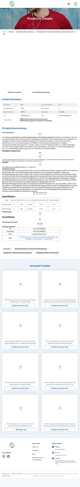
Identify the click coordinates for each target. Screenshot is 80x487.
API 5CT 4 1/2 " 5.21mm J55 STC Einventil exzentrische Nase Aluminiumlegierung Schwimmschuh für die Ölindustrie (59, 301)
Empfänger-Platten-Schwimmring (47, 253)
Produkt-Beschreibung (41, 92)
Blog (33, 454)
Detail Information (14, 92)
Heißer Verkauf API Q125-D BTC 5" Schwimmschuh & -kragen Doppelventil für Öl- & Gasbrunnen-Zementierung (20, 342)
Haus (4, 32)
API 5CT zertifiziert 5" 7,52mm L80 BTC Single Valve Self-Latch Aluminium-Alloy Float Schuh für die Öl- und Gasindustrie (60, 384)
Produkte (11, 32)
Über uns (35, 447)
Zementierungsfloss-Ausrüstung (25, 32)
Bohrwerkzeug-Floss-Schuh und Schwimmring (31, 249)
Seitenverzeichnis (16, 473)
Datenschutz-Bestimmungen (6, 475)
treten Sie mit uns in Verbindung (37, 459)
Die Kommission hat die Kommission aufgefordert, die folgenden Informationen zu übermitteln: (39, 238)
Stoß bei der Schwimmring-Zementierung (17, 253)
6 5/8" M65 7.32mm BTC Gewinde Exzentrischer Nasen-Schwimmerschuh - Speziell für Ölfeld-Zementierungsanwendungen (20, 301)
